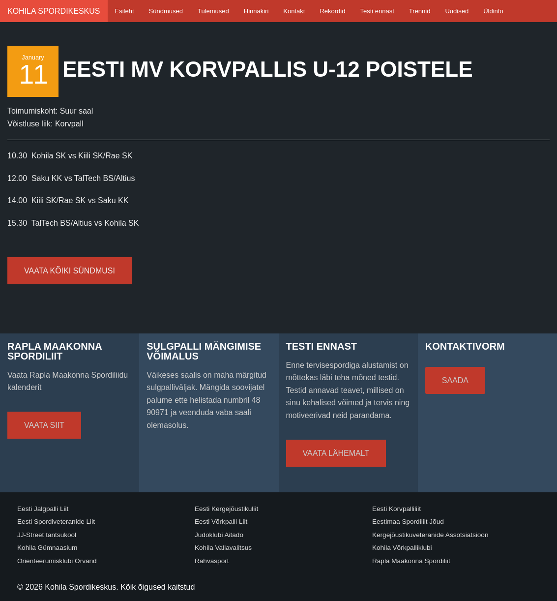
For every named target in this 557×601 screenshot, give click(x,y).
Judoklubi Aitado (219, 535)
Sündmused (166, 11)
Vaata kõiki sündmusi (69, 271)
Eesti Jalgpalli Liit (42, 508)
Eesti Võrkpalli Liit (221, 521)
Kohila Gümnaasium (47, 547)
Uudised (457, 11)
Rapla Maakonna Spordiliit (411, 561)
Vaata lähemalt (336, 453)
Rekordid (332, 11)
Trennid (420, 11)
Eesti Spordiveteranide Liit (56, 521)
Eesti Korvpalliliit (396, 508)
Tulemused (213, 11)
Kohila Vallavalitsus (223, 547)
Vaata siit (44, 425)
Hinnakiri (256, 11)
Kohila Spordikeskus (53, 11)
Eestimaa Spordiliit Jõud (408, 521)
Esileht (124, 11)
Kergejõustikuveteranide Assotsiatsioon (430, 535)
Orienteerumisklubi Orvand (57, 561)
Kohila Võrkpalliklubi (402, 547)
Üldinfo (493, 11)
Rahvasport (212, 561)
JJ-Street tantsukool (46, 535)
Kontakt (294, 11)
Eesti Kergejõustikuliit (226, 508)
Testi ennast (377, 11)
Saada (455, 380)
